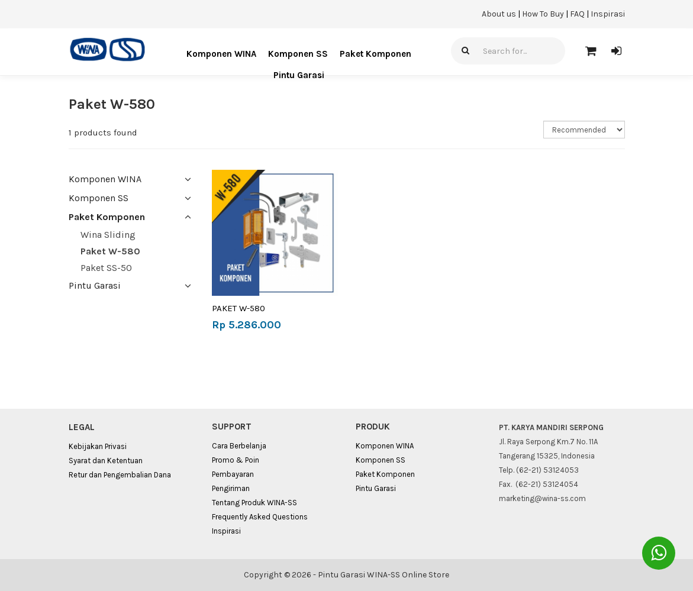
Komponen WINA (221, 54)
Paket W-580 (110, 251)
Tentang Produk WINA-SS (254, 502)
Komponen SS (298, 54)
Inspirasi (608, 14)
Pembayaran (233, 474)
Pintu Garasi (298, 75)
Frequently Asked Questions (260, 516)
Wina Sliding (108, 234)
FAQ (577, 14)
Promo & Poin (235, 460)
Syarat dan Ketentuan (106, 460)
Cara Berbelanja (239, 445)
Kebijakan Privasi (98, 446)
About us (499, 14)
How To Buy (543, 14)
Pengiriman (231, 488)
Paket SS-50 (106, 267)
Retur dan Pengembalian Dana (120, 474)
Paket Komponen (375, 54)
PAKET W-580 (238, 308)
